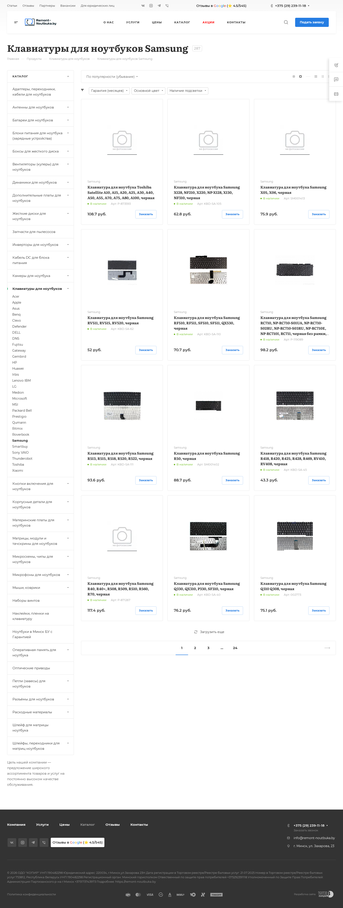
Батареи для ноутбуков (41, 120)
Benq (16, 315)
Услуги (42, 824)
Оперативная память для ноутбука (41, 652)
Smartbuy (20, 447)
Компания (16, 824)
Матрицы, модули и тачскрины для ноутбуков (41, 541)
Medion (18, 393)
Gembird (19, 357)
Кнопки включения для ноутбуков (41, 486)
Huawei (18, 369)
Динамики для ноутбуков (41, 182)
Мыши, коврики (41, 587)
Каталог (87, 824)
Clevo (16, 321)
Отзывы (113, 824)
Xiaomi (17, 471)
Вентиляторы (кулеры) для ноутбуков (41, 167)
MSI (15, 405)
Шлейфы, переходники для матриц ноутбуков (41, 746)
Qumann (19, 423)
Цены (64, 824)
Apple (16, 303)
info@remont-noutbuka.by (314, 838)
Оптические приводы (31, 668)
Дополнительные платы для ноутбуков (41, 198)
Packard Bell (22, 411)
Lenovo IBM (21, 381)
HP (14, 363)
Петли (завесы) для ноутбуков (41, 683)
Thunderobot (22, 459)
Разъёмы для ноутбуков (41, 699)
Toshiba (18, 465)
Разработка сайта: (305, 894)
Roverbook (20, 435)
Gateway (19, 351)
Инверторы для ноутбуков (41, 245)
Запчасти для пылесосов (33, 232)
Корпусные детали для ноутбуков (41, 504)
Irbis (15, 375)
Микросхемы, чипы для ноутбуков (41, 559)
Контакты (139, 824)
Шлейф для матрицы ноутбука (30, 727)
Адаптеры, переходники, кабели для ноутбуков (33, 91)
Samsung (20, 441)
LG (14, 387)
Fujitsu (17, 345)
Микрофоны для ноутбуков (41, 575)
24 (235, 648)
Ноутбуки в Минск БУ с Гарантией (32, 634)
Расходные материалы (41, 712)
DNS (15, 339)
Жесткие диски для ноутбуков (41, 216)
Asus (16, 309)
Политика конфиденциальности (31, 894)
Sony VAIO (20, 453)
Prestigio (19, 417)
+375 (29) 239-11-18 (290, 6)
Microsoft (19, 399)
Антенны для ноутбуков (41, 107)
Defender (19, 327)
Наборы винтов (26, 600)
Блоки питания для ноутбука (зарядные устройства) (41, 135)
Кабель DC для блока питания (41, 260)
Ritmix (17, 429)
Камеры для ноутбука (41, 276)
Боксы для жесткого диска (41, 151)
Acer (15, 297)
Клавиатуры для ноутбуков (41, 289)
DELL (16, 333)
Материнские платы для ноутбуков (41, 522)
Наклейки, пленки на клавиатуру (30, 616)
